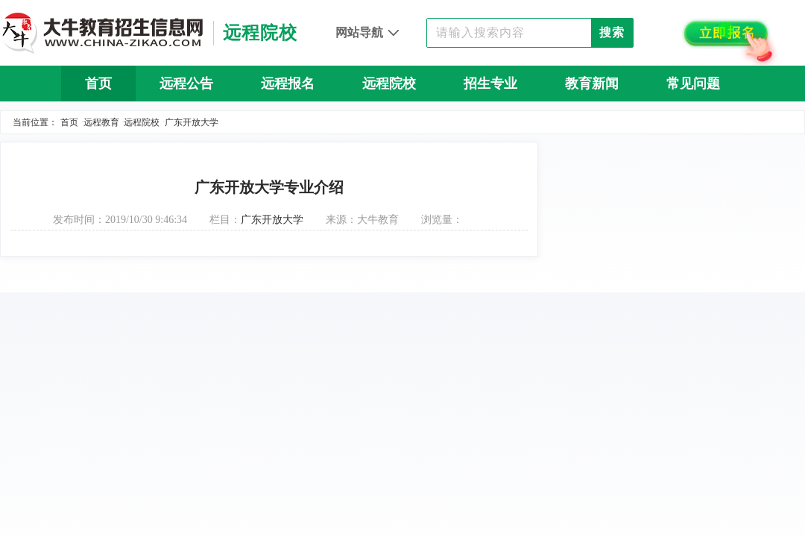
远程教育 (101, 122)
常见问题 (693, 83)
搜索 (612, 32)
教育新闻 (592, 83)
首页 (98, 83)
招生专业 (490, 83)
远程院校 (389, 83)
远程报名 (288, 83)
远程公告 (186, 83)
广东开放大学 (191, 122)
